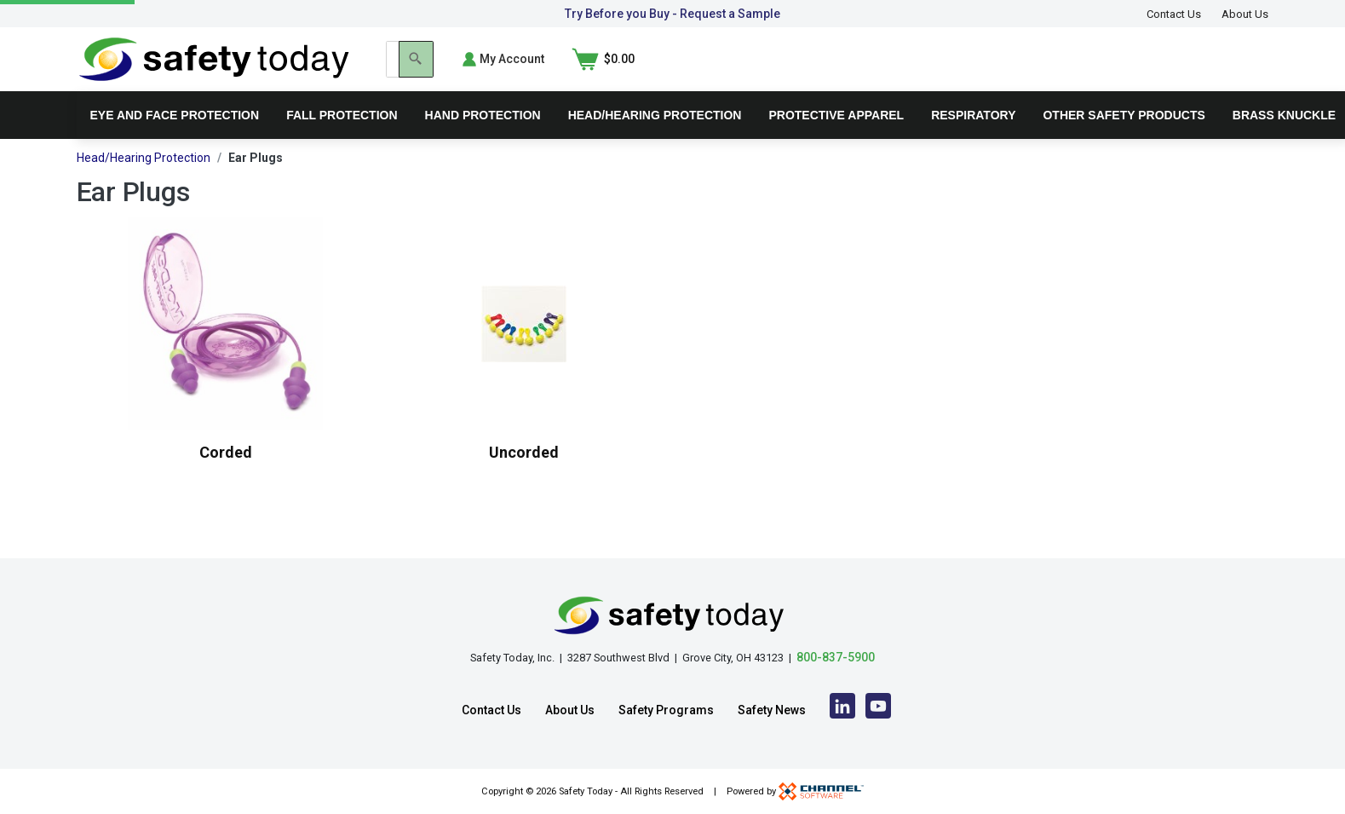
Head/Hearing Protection (655, 140)
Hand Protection (483, 140)
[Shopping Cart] (1237, 71)
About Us (1244, 14)
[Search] (1014, 71)
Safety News (772, 710)
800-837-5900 (835, 657)
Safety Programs (666, 710)
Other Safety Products (1123, 140)
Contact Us (1174, 14)
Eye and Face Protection (175, 140)
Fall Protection (341, 140)
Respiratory (973, 140)
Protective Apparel (836, 140)
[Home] (214, 70)
